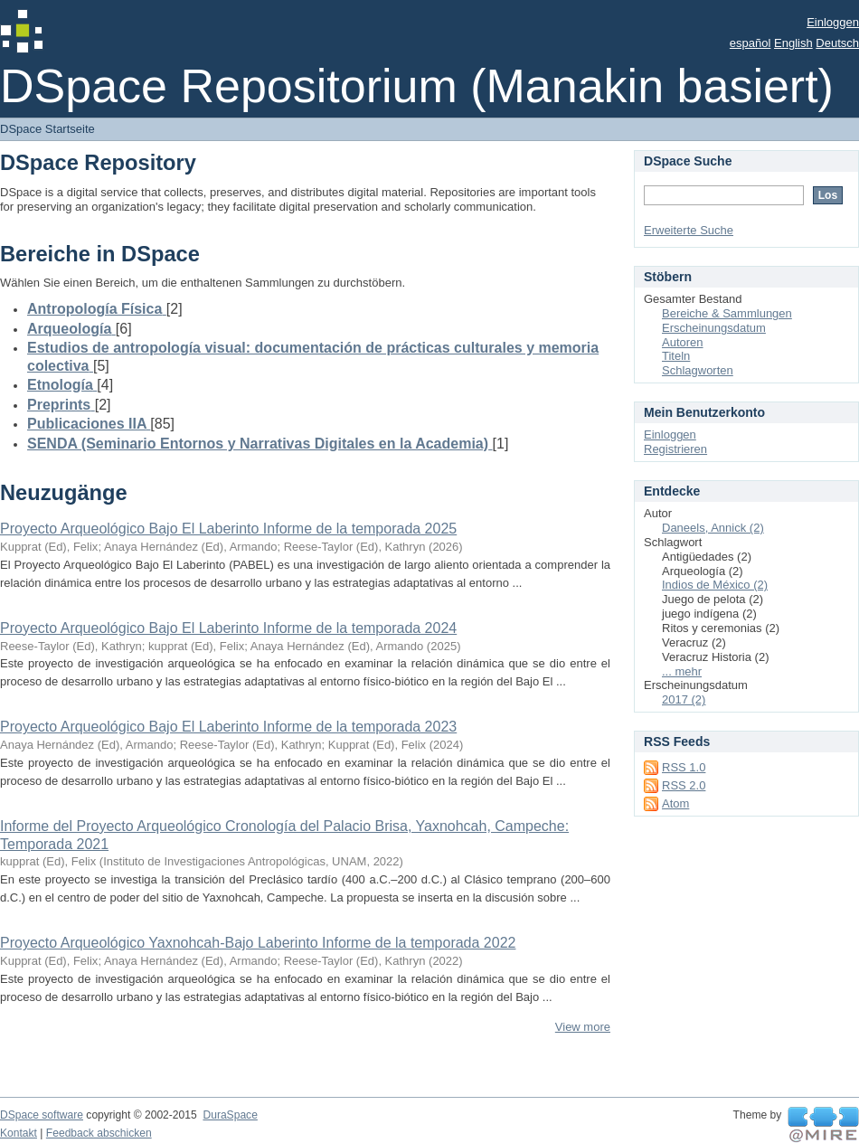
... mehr (682, 671)
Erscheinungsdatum (714, 328)
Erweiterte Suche (688, 230)
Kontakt (18, 1133)
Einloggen (833, 22)
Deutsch (837, 43)
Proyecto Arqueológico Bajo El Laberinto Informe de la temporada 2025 (228, 528)
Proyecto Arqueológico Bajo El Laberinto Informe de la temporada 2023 (228, 726)
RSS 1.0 (683, 767)
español (750, 43)
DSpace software (41, 1115)
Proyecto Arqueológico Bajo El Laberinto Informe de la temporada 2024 (228, 628)
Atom (675, 803)
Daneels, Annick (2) (713, 527)
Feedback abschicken (99, 1133)
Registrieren (675, 449)
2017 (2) (683, 699)
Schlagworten (697, 370)
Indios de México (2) (715, 584)
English (793, 43)
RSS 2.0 (683, 785)
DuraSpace (230, 1115)
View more (582, 1027)
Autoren (682, 342)
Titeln (676, 356)
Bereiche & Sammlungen (727, 313)
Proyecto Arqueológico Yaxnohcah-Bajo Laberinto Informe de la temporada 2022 (257, 942)
